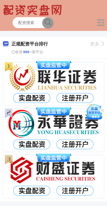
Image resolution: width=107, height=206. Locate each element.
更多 (97, 43)
